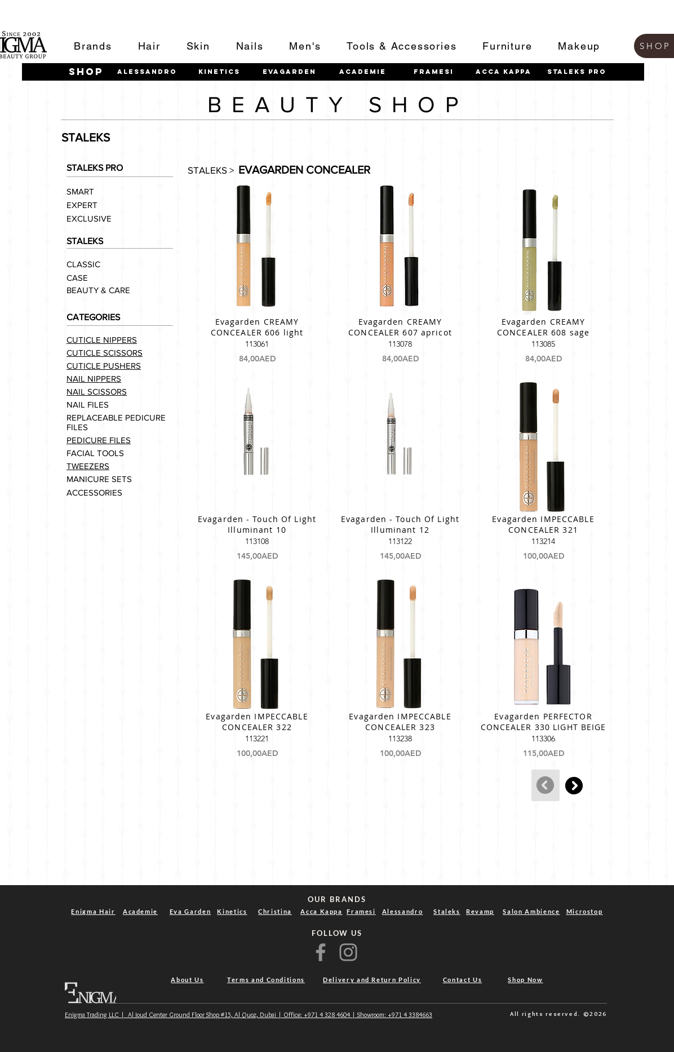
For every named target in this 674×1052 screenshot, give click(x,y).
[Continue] (574, 785)
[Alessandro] (147, 72)
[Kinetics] (219, 72)
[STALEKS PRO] (576, 72)
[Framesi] (433, 72)
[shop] (86, 72)
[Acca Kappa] (503, 72)
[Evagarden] (289, 72)
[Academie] (362, 72)
